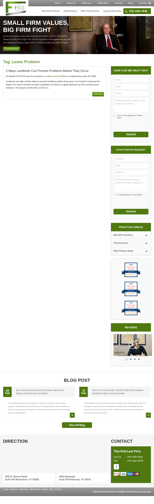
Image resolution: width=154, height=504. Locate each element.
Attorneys (86, 3)
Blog (130, 3)
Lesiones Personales (112, 11)
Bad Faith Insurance (51, 11)
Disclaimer (132, 118)
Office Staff (103, 3)
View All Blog (77, 423)
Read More (96, 97)
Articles (118, 3)
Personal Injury (70, 11)
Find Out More (14, 50)
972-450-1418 (138, 11)
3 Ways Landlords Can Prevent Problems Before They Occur (47, 73)
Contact (143, 3)
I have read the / (129, 119)
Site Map (147, 491)
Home (57, 3)
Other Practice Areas (90, 11)
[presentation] (133, 128)
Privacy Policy (137, 196)
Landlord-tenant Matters (56, 79)
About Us (71, 3)
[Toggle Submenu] (146, 234)
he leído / (129, 196)
